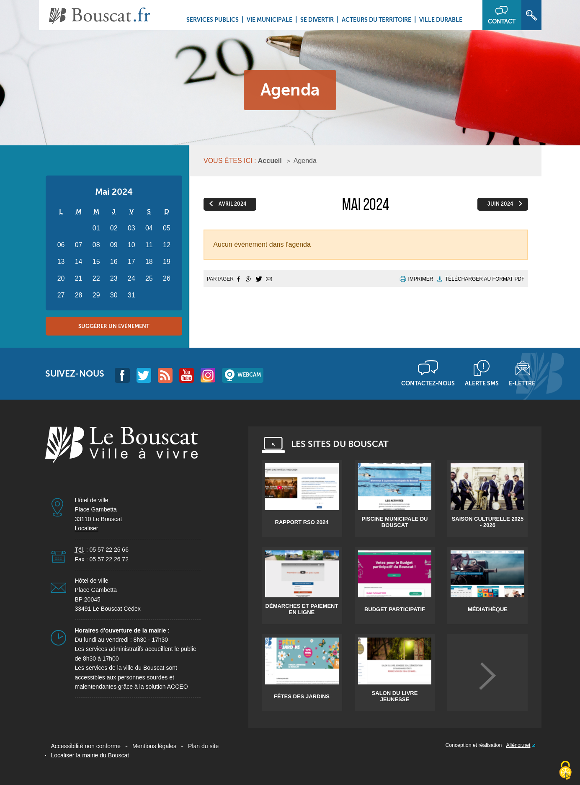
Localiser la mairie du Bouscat (90, 755)
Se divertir (317, 19)
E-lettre (522, 383)
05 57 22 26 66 (109, 549)
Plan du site (203, 746)
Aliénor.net (518, 745)
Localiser (86, 528)
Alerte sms (482, 383)
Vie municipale (269, 19)
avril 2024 (232, 204)
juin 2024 (500, 204)
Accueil (270, 160)
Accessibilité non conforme (86, 746)
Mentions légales (154, 746)
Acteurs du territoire (376, 19)
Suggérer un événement (114, 326)
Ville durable (440, 19)
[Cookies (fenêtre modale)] (565, 771)
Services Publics (212, 19)
